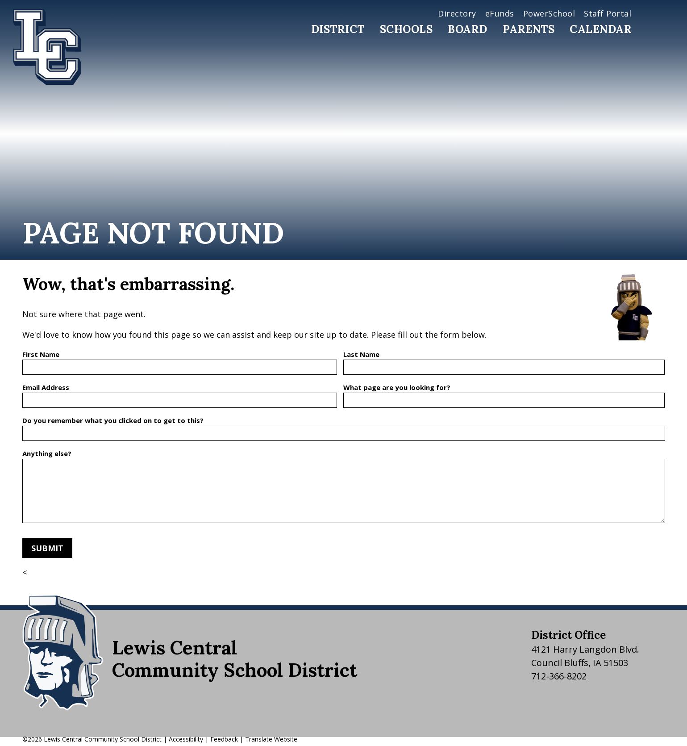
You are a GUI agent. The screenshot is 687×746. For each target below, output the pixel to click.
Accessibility (186, 739)
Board (467, 29)
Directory (457, 13)
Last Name (361, 354)
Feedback (224, 739)
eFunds (499, 13)
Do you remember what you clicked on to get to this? (113, 420)
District (338, 29)
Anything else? (46, 453)
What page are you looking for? (396, 387)
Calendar (601, 29)
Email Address (45, 387)
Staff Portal (607, 13)
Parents (529, 29)
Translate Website (271, 739)
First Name (40, 354)
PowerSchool (549, 13)
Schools (406, 29)
